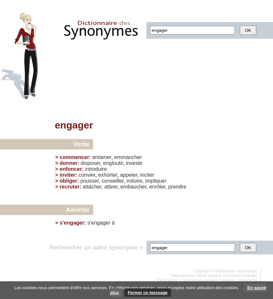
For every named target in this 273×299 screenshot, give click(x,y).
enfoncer (71, 169)
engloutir (113, 163)
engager (228, 280)
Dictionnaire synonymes (236, 271)
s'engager (72, 223)
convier (87, 175)
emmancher (128, 157)
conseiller (113, 181)
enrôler (157, 186)
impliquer (155, 181)
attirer (110, 186)
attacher (92, 186)
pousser (89, 181)
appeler (128, 175)
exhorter (107, 175)
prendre (177, 186)
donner (68, 163)
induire (134, 181)
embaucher (133, 186)
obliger (68, 181)
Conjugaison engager (199, 280)
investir (134, 163)
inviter (67, 175)
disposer (90, 163)
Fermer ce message (147, 292)
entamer (101, 157)
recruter (69, 186)
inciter (147, 175)
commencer (74, 157)
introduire (96, 169)
